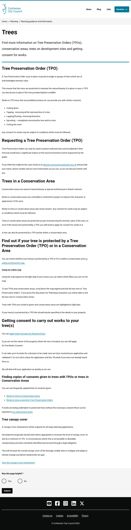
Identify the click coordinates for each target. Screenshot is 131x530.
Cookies (59, 515)
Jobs (108, 9)
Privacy (85, 515)
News (88, 9)
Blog (99, 9)
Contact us (47, 515)
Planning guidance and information (36, 21)
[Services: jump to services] (121, 9)
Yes (9, 481)
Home (4, 21)
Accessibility (72, 515)
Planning (14, 21)
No (25, 481)
